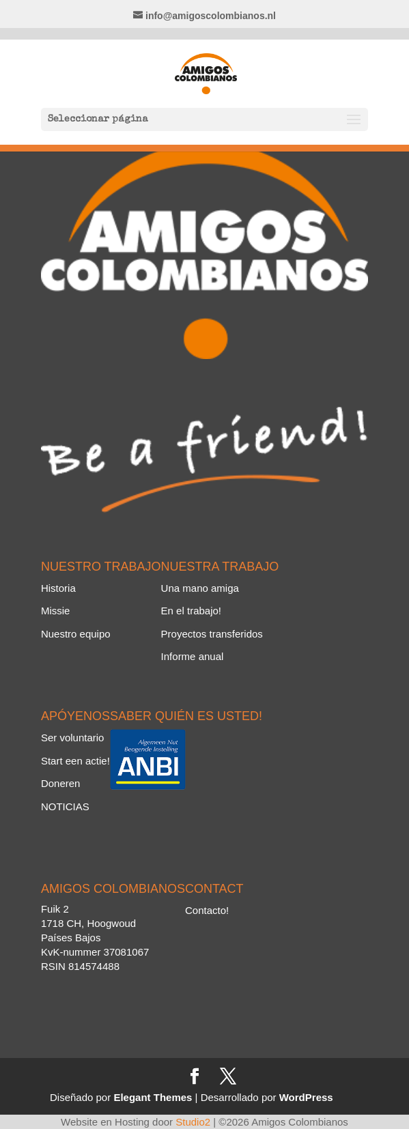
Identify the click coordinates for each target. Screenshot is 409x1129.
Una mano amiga (200, 588)
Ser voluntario (72, 737)
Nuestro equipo (76, 634)
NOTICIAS (65, 806)
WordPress (306, 1097)
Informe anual (192, 656)
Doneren (61, 783)
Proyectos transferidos (212, 634)
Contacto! (207, 910)
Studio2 (192, 1122)
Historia (58, 588)
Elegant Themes (152, 1097)
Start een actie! (75, 761)
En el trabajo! (191, 610)
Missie (55, 610)
